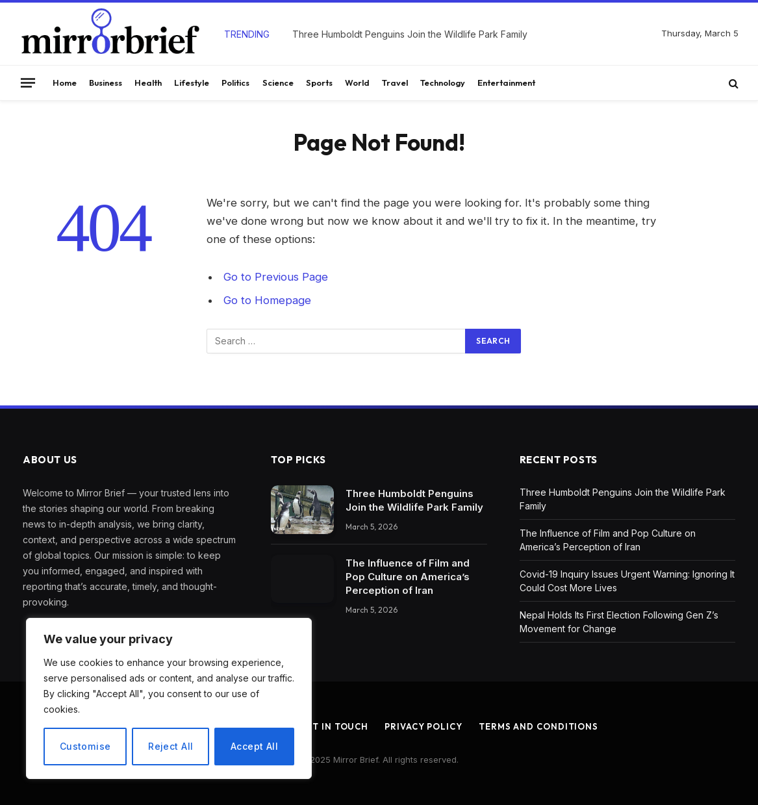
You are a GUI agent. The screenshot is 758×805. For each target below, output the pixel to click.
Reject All (170, 746)
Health (148, 82)
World (357, 82)
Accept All (254, 746)
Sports (319, 82)
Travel (395, 82)
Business (105, 82)
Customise (85, 746)
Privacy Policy (423, 726)
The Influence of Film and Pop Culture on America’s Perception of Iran (408, 576)
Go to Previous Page (275, 276)
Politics (235, 82)
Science (278, 82)
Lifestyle (191, 82)
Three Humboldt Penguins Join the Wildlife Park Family (409, 34)
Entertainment (506, 82)
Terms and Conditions (538, 726)
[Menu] (28, 82)
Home (65, 82)
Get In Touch (333, 726)
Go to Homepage (267, 300)
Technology (442, 82)
